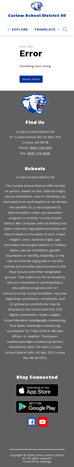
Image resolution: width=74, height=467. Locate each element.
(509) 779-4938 (38, 153)
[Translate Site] (47, 29)
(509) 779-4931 (41, 148)
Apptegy (45, 461)
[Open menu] (17, 29)
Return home (31, 79)
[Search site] (65, 29)
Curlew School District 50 (35, 177)
